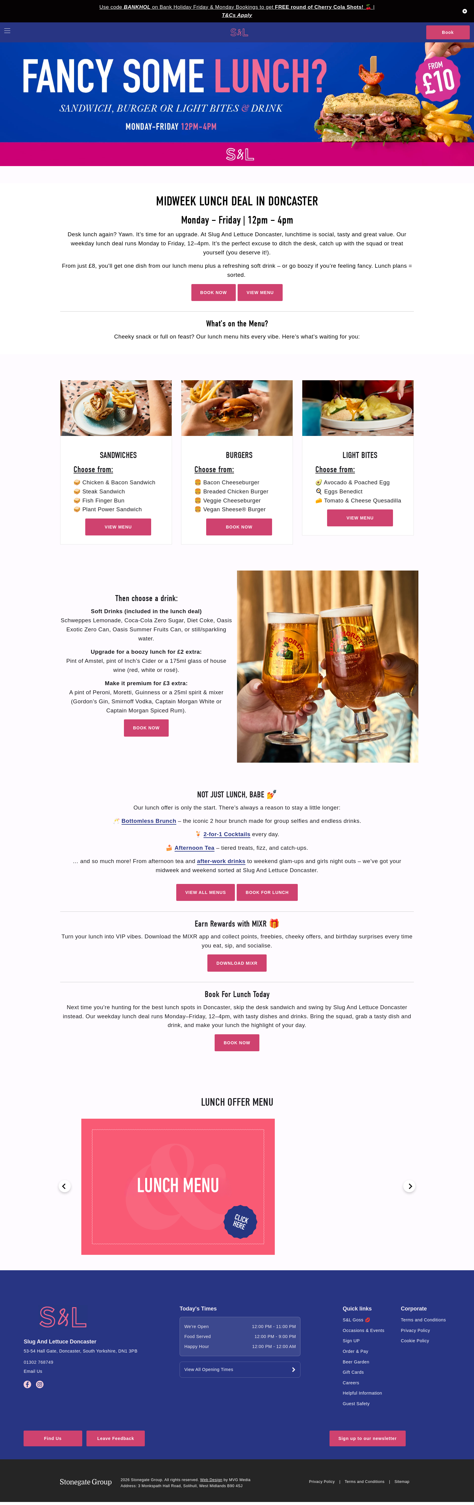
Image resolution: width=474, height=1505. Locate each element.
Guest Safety (356, 1403)
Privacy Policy (415, 1330)
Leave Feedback (141, 1442)
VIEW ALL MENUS (205, 892)
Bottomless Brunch (149, 821)
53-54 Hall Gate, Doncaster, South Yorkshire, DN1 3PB (80, 1351)
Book (448, 32)
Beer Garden (356, 1361)
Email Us (33, 1371)
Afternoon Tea (195, 848)
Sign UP (351, 1340)
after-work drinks (221, 861)
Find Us (60, 1442)
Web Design (211, 1482)
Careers (351, 1382)
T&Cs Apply (237, 15)
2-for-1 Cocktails (226, 834)
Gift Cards (353, 1372)
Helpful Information (362, 1393)
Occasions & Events (364, 1330)
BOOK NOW (213, 292)
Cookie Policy (415, 1340)
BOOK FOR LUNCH (267, 892)
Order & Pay (355, 1351)
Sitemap (402, 1485)
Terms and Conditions (423, 1319)
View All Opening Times (208, 1369)
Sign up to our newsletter (367, 1442)
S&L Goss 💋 (356, 1319)
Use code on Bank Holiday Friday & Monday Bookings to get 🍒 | (237, 7)
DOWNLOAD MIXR (237, 963)
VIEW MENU (260, 292)
